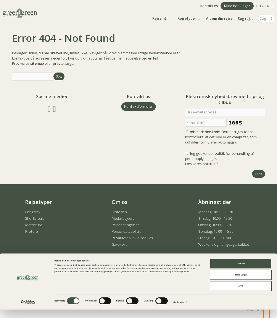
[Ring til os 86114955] (265, 5)
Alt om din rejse (219, 18)
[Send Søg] (58, 76)
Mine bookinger (237, 5)
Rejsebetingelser (125, 225)
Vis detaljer (178, 311)
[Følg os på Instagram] (54, 108)
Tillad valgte (241, 283)
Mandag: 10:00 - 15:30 (215, 212)
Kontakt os (209, 5)
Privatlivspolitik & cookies (132, 238)
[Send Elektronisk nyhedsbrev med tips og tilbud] (258, 174)
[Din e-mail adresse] (225, 112)
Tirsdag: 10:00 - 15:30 (215, 218)
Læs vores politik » (200, 163)
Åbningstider (214, 201)
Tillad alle (240, 272)
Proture (31, 231)
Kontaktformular (138, 106)
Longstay (32, 212)
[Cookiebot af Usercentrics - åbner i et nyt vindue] (28, 311)
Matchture (33, 225)
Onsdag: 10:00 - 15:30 (215, 225)
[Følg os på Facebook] (49, 108)
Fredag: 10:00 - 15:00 (214, 238)
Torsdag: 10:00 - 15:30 (216, 231)
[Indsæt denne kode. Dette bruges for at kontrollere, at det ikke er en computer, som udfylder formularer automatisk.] (206, 123)
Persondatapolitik (126, 231)
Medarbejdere (123, 218)
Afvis (240, 294)
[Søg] (263, 19)
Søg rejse (246, 18)
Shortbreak (34, 218)
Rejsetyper (187, 18)
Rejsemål (160, 18)
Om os (119, 201)
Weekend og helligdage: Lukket (223, 244)
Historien (119, 212)
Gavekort (119, 244)
